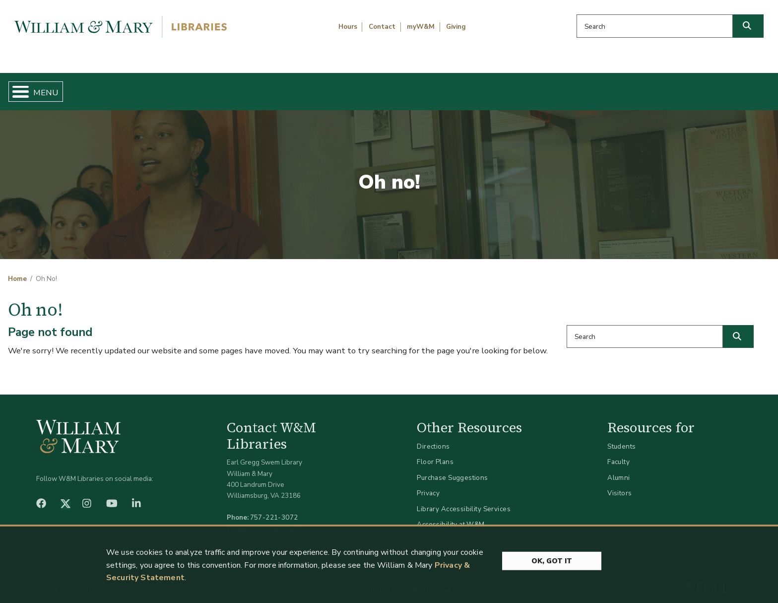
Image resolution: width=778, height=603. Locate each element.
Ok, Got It (551, 589)
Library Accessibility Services (464, 500)
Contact (382, 26)
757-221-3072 (274, 509)
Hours (347, 26)
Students (621, 438)
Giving (456, 26)
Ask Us (716, 87)
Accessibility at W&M (450, 516)
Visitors (619, 485)
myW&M (421, 26)
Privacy (428, 485)
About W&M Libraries (592, 87)
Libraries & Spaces (445, 87)
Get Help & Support (301, 87)
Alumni (618, 469)
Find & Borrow (166, 87)
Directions (433, 438)
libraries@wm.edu (276, 520)
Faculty (618, 454)
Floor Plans (435, 454)
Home (59, 87)
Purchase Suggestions (452, 469)
